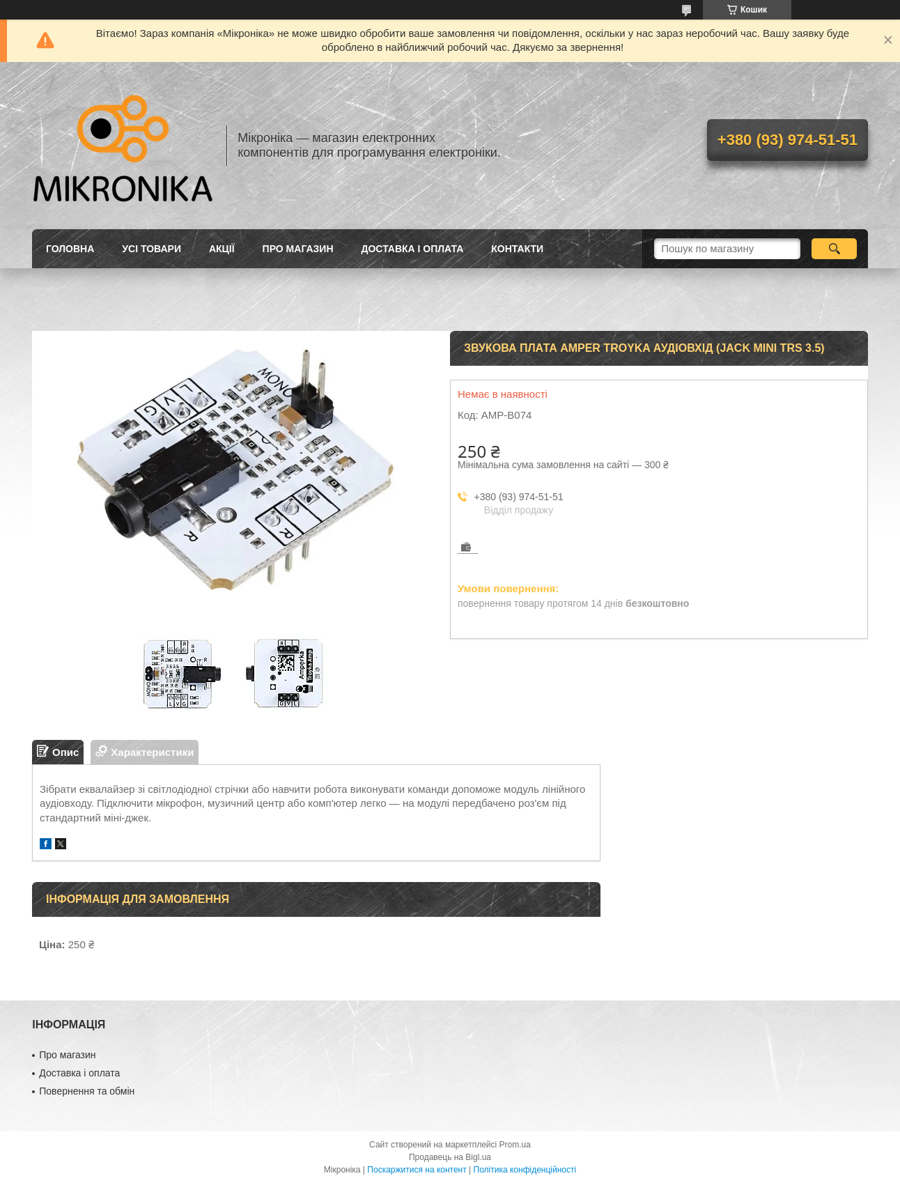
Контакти (517, 248)
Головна (70, 248)
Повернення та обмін (86, 1091)
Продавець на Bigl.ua (450, 1157)
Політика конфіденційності (525, 1170)
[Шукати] (834, 248)
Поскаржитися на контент (416, 1170)
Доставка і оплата (413, 248)
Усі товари (151, 248)
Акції (222, 248)
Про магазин (298, 248)
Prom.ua (515, 1145)
